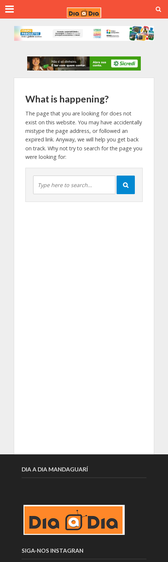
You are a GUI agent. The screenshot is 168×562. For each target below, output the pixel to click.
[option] (84, 63)
